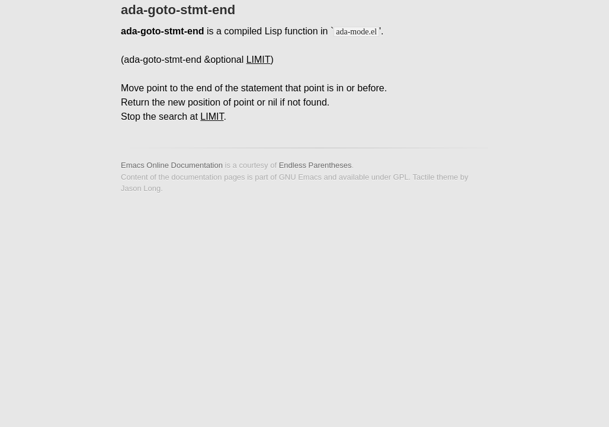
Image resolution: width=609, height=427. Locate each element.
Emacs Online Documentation (172, 165)
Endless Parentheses (315, 165)
